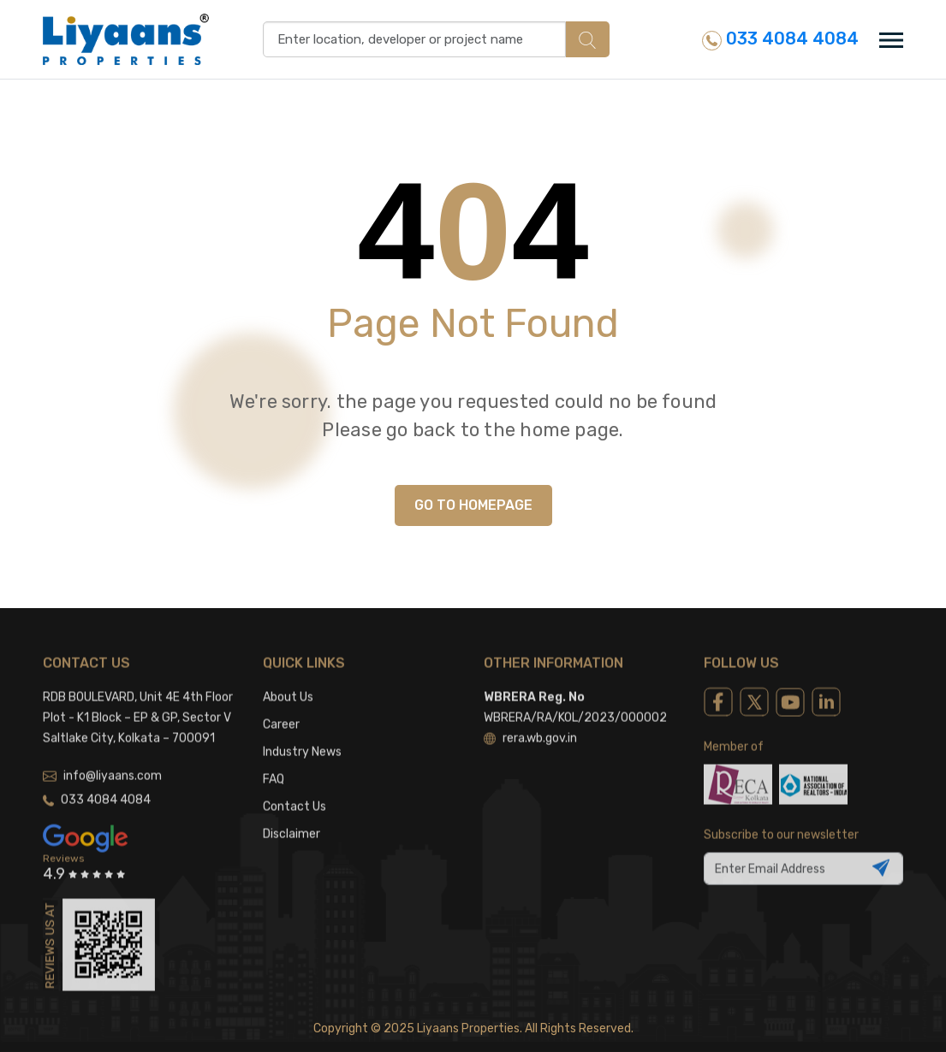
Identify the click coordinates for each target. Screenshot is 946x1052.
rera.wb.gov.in (530, 724)
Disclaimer (291, 820)
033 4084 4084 (780, 39)
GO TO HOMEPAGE (473, 505)
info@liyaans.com (102, 761)
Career (281, 710)
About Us (288, 683)
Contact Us (294, 792)
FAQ (273, 765)
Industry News (302, 737)
